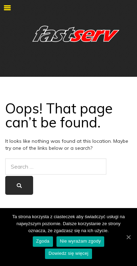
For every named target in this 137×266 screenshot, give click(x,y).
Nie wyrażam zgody (80, 241)
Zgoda (43, 241)
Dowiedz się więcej (68, 253)
